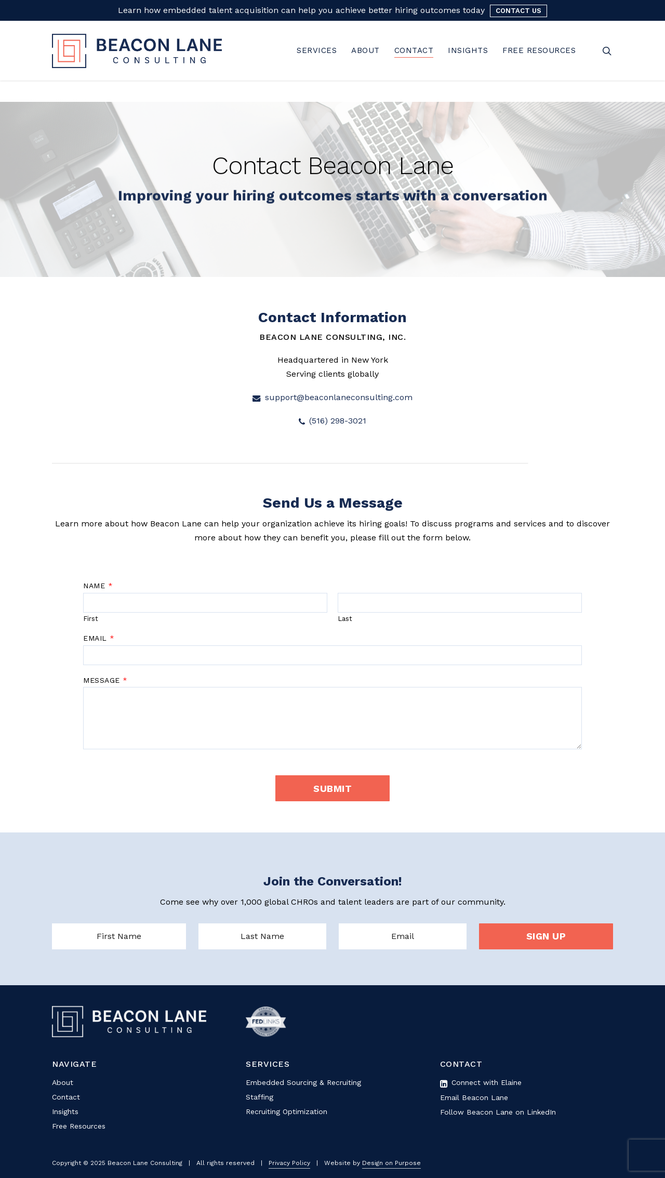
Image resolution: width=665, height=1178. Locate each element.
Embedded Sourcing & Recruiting (303, 1082)
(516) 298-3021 (332, 421)
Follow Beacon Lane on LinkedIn (498, 1112)
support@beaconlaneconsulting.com (332, 397)
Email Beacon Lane (474, 1097)
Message (105, 680)
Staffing (259, 1097)
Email (98, 638)
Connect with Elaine (481, 1082)
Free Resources (78, 1126)
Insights (65, 1111)
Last (345, 619)
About (62, 1082)
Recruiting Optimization (286, 1111)
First (90, 619)
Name (98, 585)
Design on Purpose (391, 1163)
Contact (66, 1097)
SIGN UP (546, 936)
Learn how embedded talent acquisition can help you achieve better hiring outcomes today (301, 10)
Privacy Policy (289, 1163)
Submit (332, 788)
